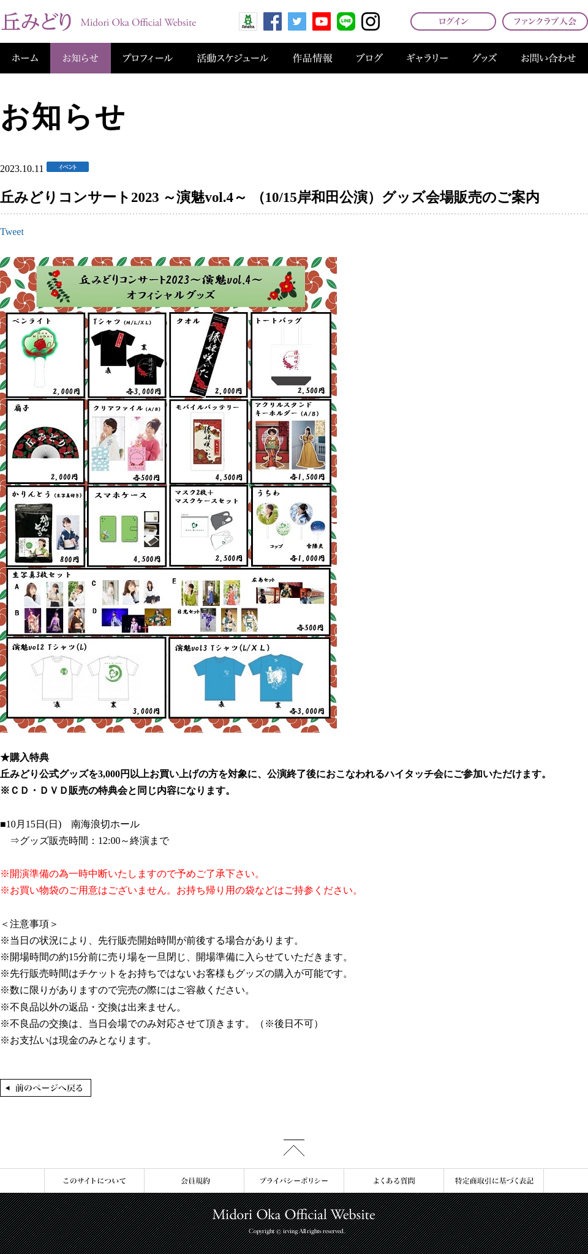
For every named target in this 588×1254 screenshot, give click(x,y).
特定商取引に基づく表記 (493, 1181)
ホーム (25, 58)
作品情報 (312, 58)
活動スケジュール (233, 58)
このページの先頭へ (294, 1148)
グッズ (484, 58)
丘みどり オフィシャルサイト (98, 21)
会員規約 (194, 1181)
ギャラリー (427, 58)
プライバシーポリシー (294, 1181)
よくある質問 (393, 1181)
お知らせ (80, 58)
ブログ (369, 58)
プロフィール (148, 58)
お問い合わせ (548, 58)
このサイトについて (94, 1181)
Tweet (12, 231)
